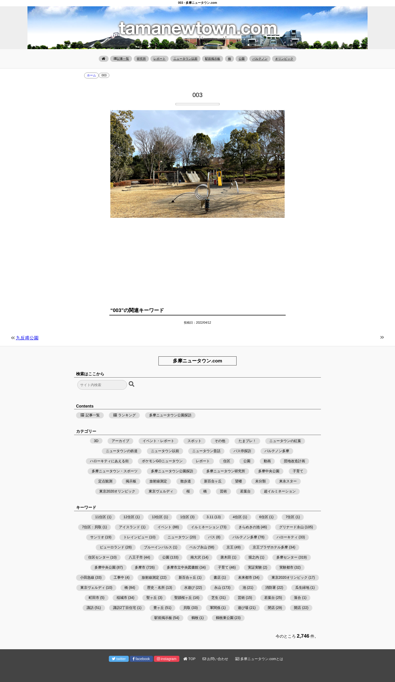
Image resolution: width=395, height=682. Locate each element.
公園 (242, 58)
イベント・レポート (158, 441)
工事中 (119, 577)
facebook (141, 659)
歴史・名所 (156, 587)
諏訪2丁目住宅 (124, 608)
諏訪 (90, 608)
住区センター (98, 557)
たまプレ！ (247, 441)
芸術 (223, 491)
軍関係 (215, 608)
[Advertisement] (197, 260)
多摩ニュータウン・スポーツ (115, 471)
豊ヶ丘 (158, 608)
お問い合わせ (215, 659)
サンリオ (97, 537)
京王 (230, 547)
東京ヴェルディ (161, 491)
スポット (194, 441)
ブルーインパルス (158, 547)
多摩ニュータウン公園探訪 (170, 415)
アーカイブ (120, 441)
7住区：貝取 (92, 527)
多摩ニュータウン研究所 (225, 471)
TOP (189, 659)
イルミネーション (205, 527)
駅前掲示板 (212, 58)
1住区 (184, 517)
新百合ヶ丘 (213, 481)
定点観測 (105, 481)
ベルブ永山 (198, 547)
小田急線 (87, 577)
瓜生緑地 (302, 587)
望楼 (238, 481)
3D (96, 441)
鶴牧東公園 (225, 618)
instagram (166, 659)
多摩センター (287, 557)
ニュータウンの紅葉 (285, 441)
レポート (159, 58)
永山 (217, 587)
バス (211, 537)
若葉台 (245, 491)
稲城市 (122, 598)
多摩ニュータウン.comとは (259, 659)
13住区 (157, 517)
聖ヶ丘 (151, 598)
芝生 (214, 598)
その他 (220, 441)
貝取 (186, 608)
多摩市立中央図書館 (183, 567)
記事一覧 (121, 58)
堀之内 (253, 557)
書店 (217, 577)
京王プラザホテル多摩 (270, 547)
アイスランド (129, 527)
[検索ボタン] (132, 384)
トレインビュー (135, 537)
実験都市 (286, 567)
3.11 (210, 517)
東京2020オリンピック (117, 491)
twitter (119, 659)
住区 (226, 461)
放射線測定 (158, 481)
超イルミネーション (280, 491)
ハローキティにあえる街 (109, 461)
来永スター (288, 481)
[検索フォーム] (102, 385)
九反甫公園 (27, 337)
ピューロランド (112, 547)
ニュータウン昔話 (206, 451)
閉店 (271, 608)
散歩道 (185, 481)
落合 (297, 598)
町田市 (94, 598)
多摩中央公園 (268, 471)
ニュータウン (178, 537)
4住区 (237, 517)
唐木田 (225, 557)
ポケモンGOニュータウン (162, 461)
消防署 (270, 587)
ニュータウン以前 (185, 58)
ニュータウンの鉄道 (122, 451)
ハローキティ (287, 537)
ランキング (124, 415)
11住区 (100, 517)
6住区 (263, 517)
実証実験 (255, 567)
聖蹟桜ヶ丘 (183, 598)
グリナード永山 (291, 527)
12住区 (129, 517)
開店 (297, 608)
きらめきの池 (249, 527)
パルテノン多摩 (277, 451)
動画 (267, 461)
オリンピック (284, 58)
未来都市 (245, 577)
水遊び (189, 587)
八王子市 (136, 557)
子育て (298, 471)
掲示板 (131, 481)
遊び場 (243, 608)
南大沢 (195, 557)
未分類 (260, 481)
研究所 (141, 58)
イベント (164, 527)
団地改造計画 (294, 461)
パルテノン (260, 58)
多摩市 (140, 567)
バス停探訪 (242, 451)
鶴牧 (195, 618)
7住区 (290, 517)
